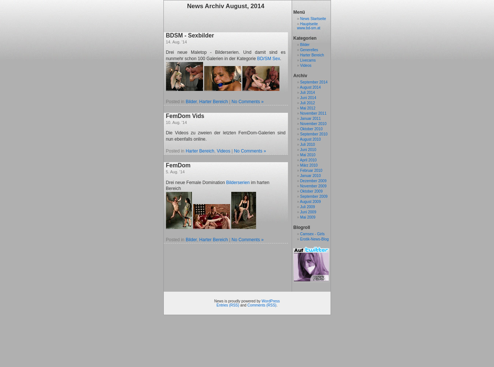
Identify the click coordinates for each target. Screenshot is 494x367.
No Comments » (248, 101)
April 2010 (308, 160)
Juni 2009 (308, 212)
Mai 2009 (307, 217)
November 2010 (313, 124)
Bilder (191, 101)
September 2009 (314, 196)
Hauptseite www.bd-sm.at (309, 26)
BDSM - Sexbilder (190, 35)
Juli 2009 (307, 207)
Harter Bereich (213, 101)
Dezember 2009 (313, 181)
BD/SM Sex (268, 58)
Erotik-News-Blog (314, 239)
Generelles (309, 50)
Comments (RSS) (262, 305)
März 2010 (309, 165)
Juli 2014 (307, 93)
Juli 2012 (307, 103)
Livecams (308, 60)
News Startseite (313, 19)
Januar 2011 (310, 119)
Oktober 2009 (311, 191)
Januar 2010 (310, 176)
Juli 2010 (307, 144)
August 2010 (310, 139)
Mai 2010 (307, 155)
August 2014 (310, 87)
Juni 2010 (308, 150)
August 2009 (310, 202)
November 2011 (313, 113)
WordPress (271, 301)
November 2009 (313, 186)
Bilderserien (237, 182)
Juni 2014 (308, 98)
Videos (223, 151)
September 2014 (314, 82)
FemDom (178, 165)
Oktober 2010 (311, 129)
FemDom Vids (185, 116)
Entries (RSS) (227, 305)
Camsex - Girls (312, 234)
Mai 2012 (307, 108)
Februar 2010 (311, 170)
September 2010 (314, 134)
